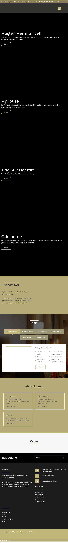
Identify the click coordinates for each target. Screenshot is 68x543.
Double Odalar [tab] (57, 332)
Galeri (4, 517)
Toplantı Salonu (40, 502)
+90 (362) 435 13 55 (48, 476)
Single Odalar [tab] (42, 332)
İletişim (4, 522)
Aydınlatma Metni (7, 520)
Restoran (38, 500)
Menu (59, 8)
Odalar (4, 515)
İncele (6, 44)
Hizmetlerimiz (39, 498)
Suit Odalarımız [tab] (27, 332)
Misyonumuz (6, 513)
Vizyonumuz (39, 495)
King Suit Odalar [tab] (11, 332)
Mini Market (10, 397)
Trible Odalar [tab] (26, 338)
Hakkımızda (38, 493)
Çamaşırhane (43, 397)
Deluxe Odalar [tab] (41, 338)
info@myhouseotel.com (45, 2)
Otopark (9, 416)
